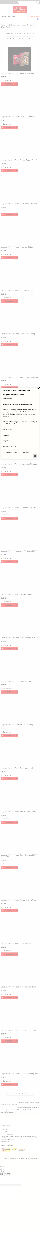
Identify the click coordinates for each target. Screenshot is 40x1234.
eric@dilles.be (7, 441)
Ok (35, 456)
